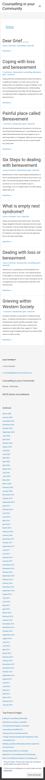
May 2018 (6, 520)
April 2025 (6, 439)
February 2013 (8, 701)
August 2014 (7, 638)
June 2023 (6, 454)
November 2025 (8, 425)
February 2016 (8, 579)
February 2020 (8, 487)
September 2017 (9, 546)
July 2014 (6, 642)
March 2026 (7, 414)
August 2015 (7, 594)
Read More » (7, 50)
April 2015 (6, 609)
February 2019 (8, 509)
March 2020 (7, 484)
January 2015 (7, 620)
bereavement (18, 72)
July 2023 (6, 450)
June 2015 (6, 602)
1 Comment (7, 124)
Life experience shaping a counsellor (16, 726)
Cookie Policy (8, 770)
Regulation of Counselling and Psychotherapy (19, 754)
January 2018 (7, 535)
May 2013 (6, 690)
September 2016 (9, 576)
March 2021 (7, 469)
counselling (21, 46)
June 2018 (6, 517)
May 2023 (6, 458)
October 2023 (7, 443)
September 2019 (9, 502)
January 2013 (7, 705)
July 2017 (6, 550)
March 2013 (7, 697)
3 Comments (7, 72)
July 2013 (6, 683)
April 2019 (6, 506)
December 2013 (8, 664)
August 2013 (7, 679)
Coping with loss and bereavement (15, 733)
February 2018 (8, 531)
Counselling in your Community (18, 6)
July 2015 (6, 598)
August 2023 (7, 447)
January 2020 (7, 491)
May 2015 (6, 605)
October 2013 (7, 672)
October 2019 (7, 498)
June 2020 (6, 476)
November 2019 (8, 495)
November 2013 (8, 668)
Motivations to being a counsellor (15, 722)
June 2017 (6, 554)
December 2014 (8, 624)
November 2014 (8, 627)
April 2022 (6, 465)
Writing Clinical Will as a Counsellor (15, 751)
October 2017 (7, 543)
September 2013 (9, 675)
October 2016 (7, 572)
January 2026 (7, 417)
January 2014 (7, 660)
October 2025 (7, 428)
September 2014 (9, 635)
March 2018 (7, 528)
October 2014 (7, 631)
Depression (37, 72)
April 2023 (6, 461)
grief (4, 74)
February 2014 (8, 657)
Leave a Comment (9, 46)
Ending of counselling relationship (15, 718)
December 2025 (8, 421)
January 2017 (7, 561)
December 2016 (8, 565)
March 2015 (7, 613)
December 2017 (8, 539)
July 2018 (6, 513)
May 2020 (6, 480)
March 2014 (7, 653)
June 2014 (6, 646)
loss (18, 216)
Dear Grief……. (16, 40)
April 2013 (6, 694)
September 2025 (9, 432)
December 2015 (8, 587)
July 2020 (6, 473)
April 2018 (6, 524)
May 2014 (6, 649)
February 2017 (8, 557)
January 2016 (7, 583)
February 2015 (8, 616)
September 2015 (9, 591)
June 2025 (6, 436)
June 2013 (6, 686)
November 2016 (8, 568)
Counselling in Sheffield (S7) (13, 729)
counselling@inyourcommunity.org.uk (18, 373)
